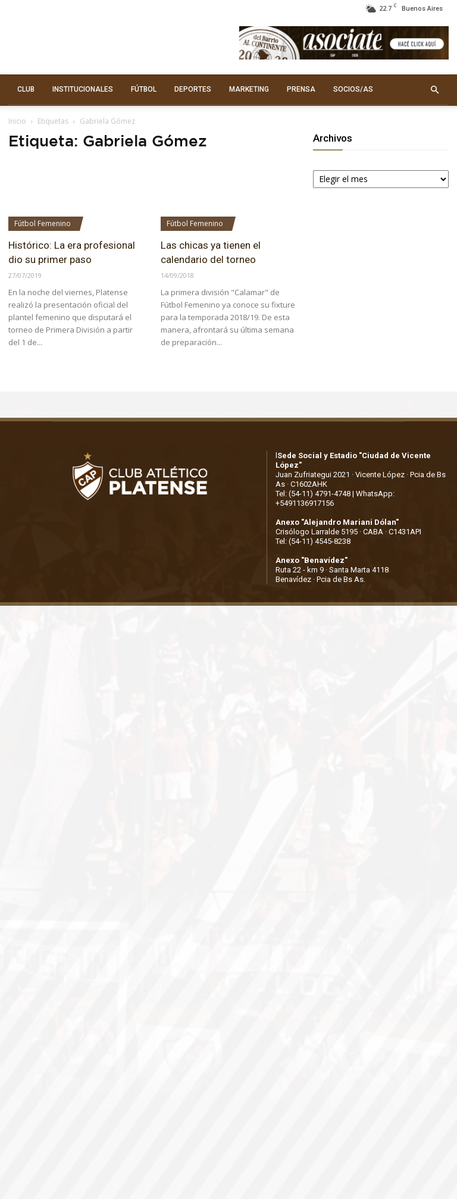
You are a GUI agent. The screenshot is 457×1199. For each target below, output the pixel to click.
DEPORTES (192, 89)
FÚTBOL (143, 89)
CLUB (26, 89)
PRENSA (301, 89)
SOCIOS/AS (353, 89)
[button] (434, 90)
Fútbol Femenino (42, 223)
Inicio (17, 121)
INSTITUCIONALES (82, 89)
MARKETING (249, 89)
